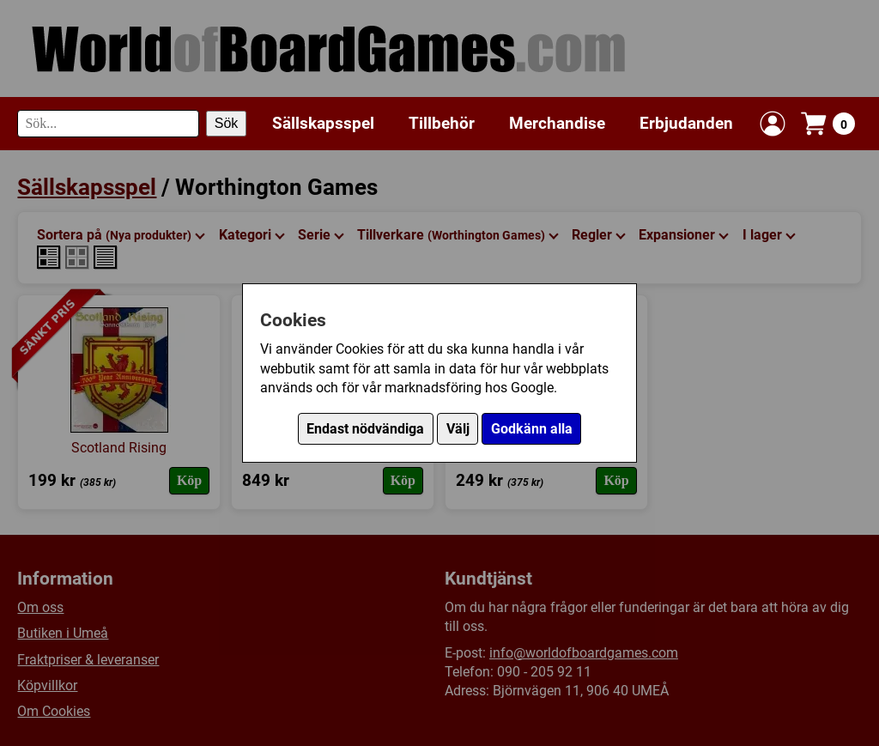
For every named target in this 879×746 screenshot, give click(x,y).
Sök (227, 123)
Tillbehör (442, 123)
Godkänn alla (532, 429)
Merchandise (557, 123)
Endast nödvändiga (365, 429)
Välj (458, 429)
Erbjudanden (686, 123)
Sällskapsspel (323, 123)
